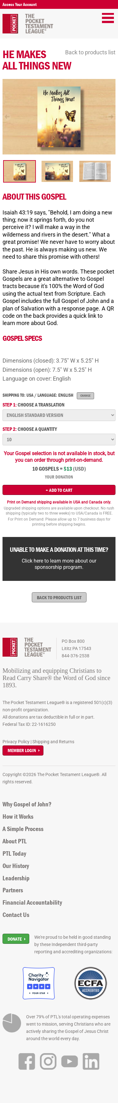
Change (85, 395)
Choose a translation (34, 404)
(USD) (79, 469)
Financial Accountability (32, 902)
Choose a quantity (30, 429)
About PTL (15, 841)
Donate (15, 939)
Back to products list (90, 52)
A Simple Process (23, 828)
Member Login (22, 750)
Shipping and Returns (53, 741)
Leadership (16, 878)
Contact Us (16, 914)
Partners (13, 890)
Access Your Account (20, 4)
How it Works (18, 816)
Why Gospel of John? (27, 804)
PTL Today (14, 853)
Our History (16, 865)
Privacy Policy (16, 741)
